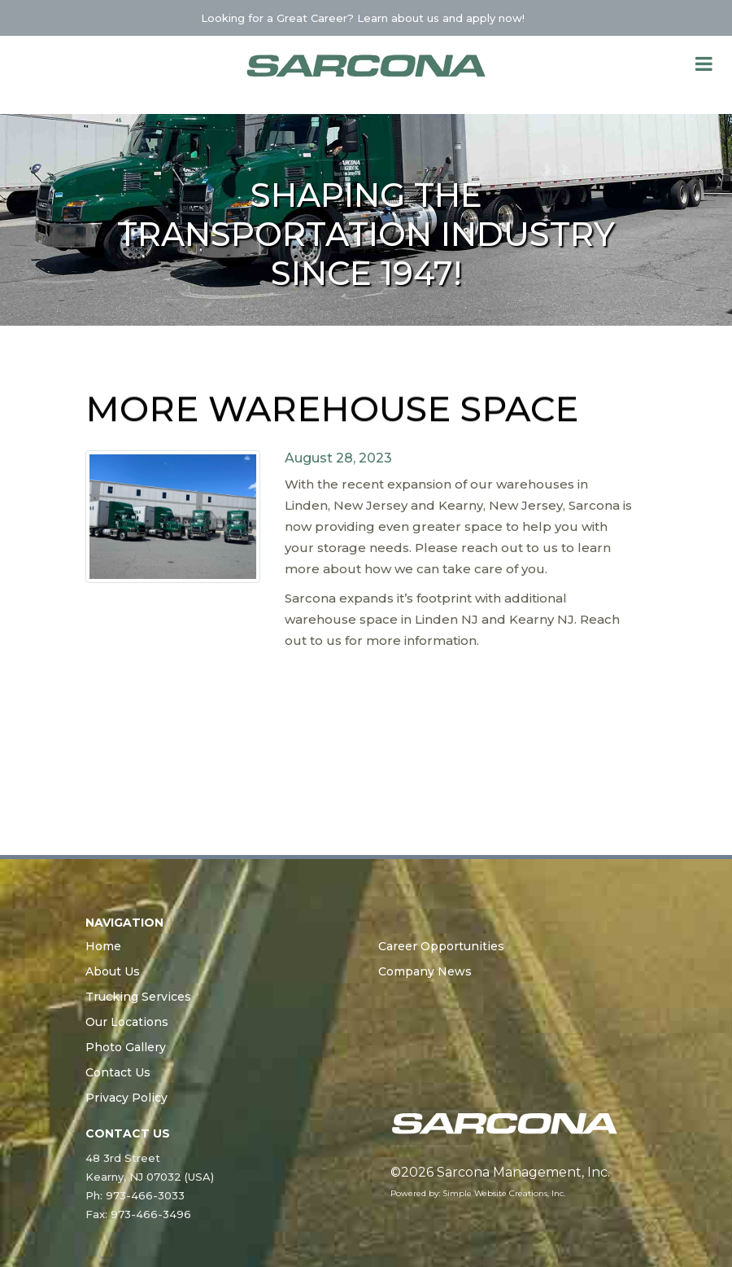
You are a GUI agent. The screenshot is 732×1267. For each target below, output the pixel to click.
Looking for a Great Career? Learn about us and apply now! (364, 17)
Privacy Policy (126, 1097)
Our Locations (126, 1022)
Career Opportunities (441, 946)
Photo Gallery (125, 1047)
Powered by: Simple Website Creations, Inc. (477, 1193)
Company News (425, 971)
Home (103, 946)
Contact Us (117, 1072)
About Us (112, 971)
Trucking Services (138, 996)
